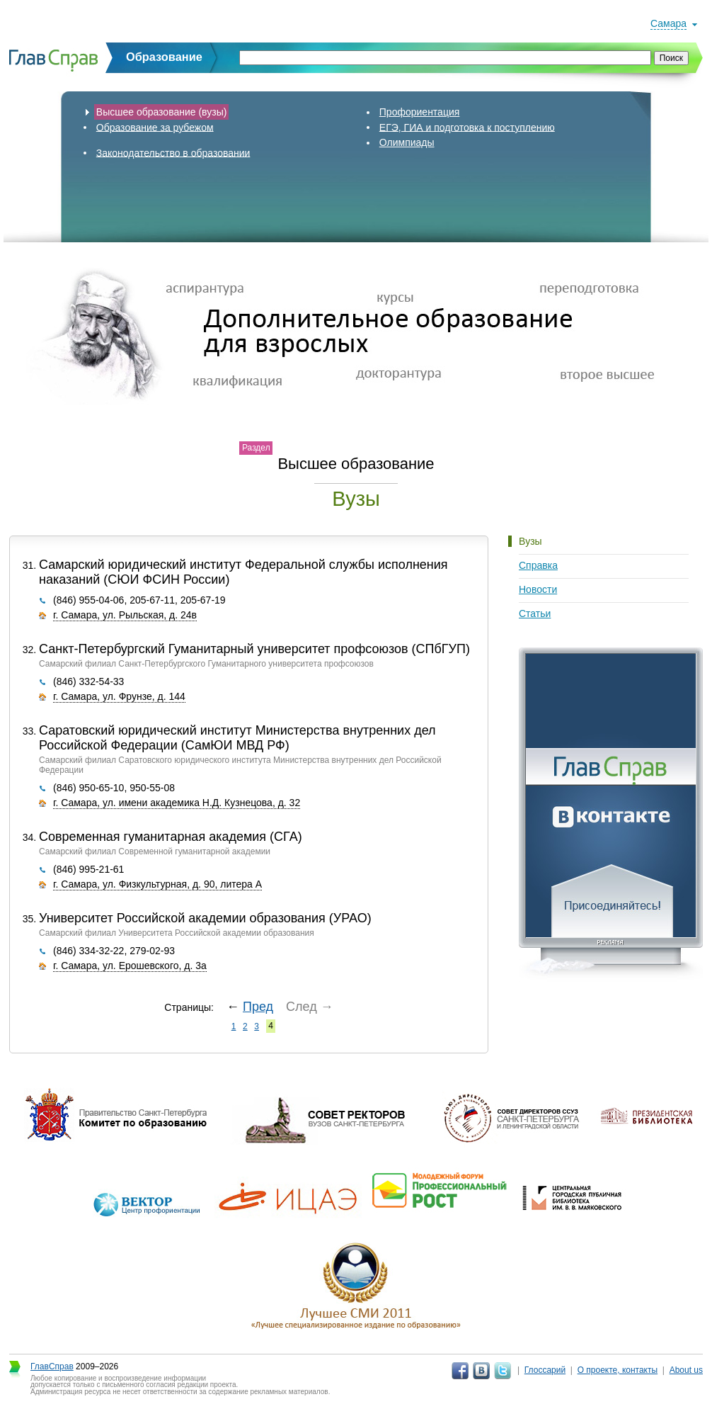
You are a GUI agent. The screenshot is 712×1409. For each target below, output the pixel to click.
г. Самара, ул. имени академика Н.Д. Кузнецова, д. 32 (176, 802)
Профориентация (419, 112)
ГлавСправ (52, 1366)
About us (686, 1370)
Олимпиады (407, 142)
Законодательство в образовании (173, 152)
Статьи (535, 613)
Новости (538, 589)
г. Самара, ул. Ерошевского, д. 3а (130, 965)
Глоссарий (544, 1370)
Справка (538, 565)
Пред (258, 1007)
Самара (668, 23)
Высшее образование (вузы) (161, 112)
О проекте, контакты (618, 1370)
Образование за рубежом (155, 126)
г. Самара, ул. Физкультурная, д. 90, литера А (157, 884)
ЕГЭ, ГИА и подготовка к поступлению (467, 126)
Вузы (530, 541)
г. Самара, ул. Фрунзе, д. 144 (119, 696)
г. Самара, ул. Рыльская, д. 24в (125, 615)
